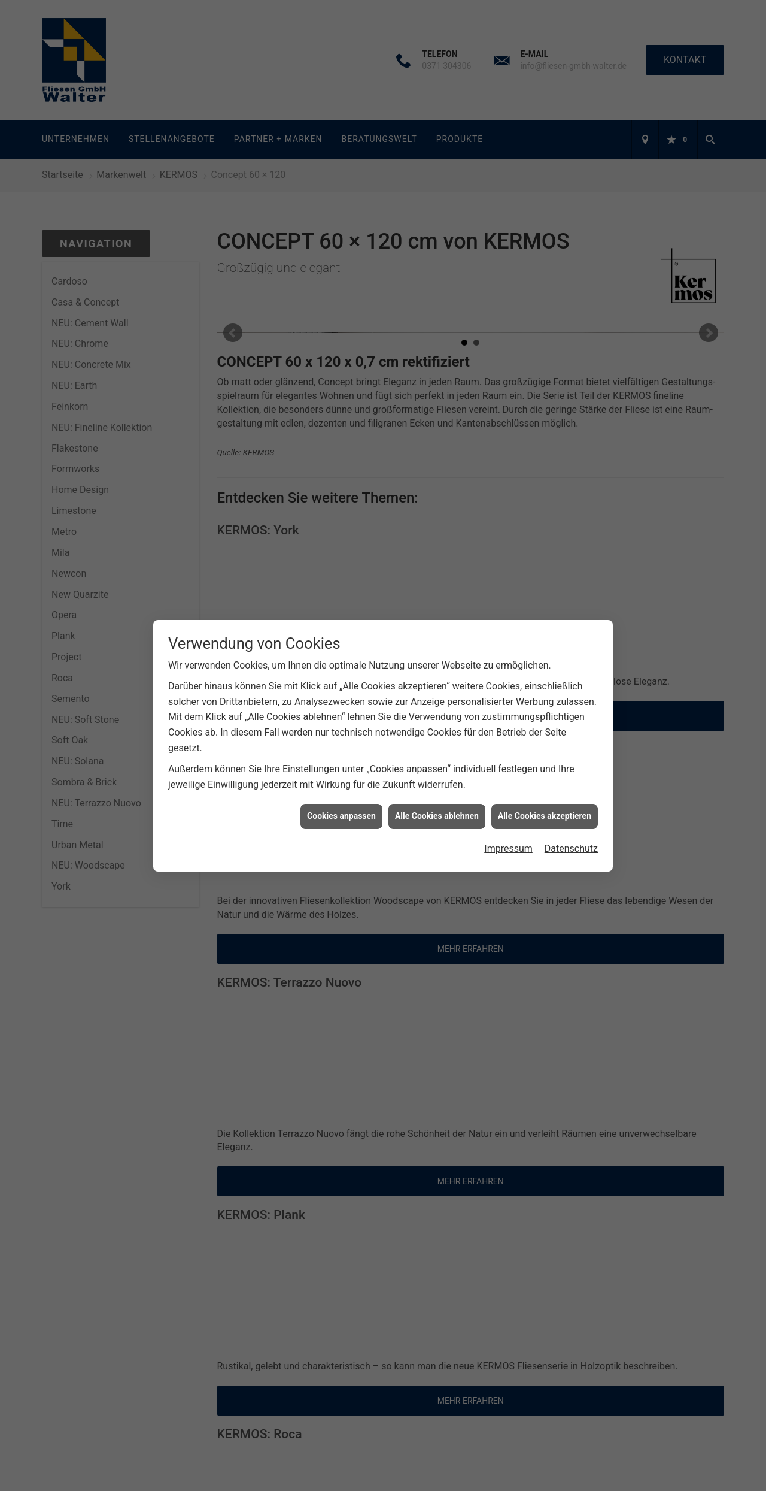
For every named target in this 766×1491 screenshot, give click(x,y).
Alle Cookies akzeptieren (544, 505)
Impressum (508, 537)
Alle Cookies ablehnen (437, 505)
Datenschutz (571, 537)
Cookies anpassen (341, 505)
